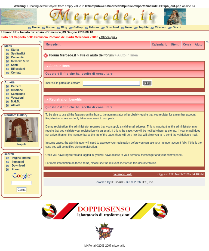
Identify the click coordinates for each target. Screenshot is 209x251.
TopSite (144, 27)
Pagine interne (21, 157)
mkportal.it (118, 245)
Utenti (175, 44)
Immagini (18, 161)
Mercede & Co (20, 61)
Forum (50, 27)
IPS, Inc (147, 182)
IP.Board (117, 182)
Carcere (16, 86)
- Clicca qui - (108, 37)
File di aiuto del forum (97, 55)
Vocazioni (17, 97)
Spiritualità (18, 53)
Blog (64, 27)
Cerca (187, 44)
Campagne (18, 93)
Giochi (177, 27)
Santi (14, 64)
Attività (15, 105)
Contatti (16, 72)
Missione (17, 90)
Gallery (78, 27)
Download (112, 27)
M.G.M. (15, 101)
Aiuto (198, 44)
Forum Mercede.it (62, 55)
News (128, 27)
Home (36, 27)
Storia (15, 49)
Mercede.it (53, 44)
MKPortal (90, 245)
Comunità (17, 57)
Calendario (160, 44)
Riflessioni (18, 68)
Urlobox (94, 27)
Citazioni (160, 27)
